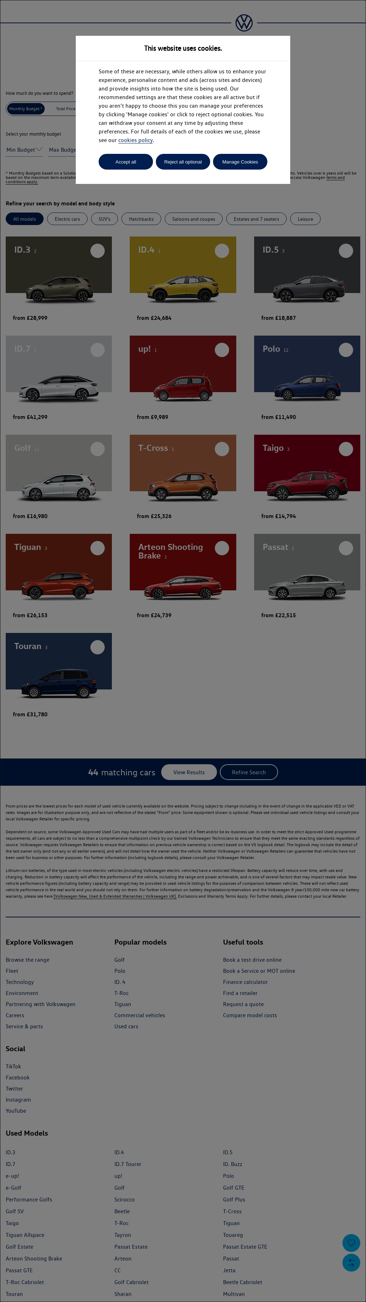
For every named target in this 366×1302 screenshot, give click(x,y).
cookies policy (135, 140)
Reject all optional (183, 162)
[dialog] (183, 651)
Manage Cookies (240, 162)
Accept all (125, 162)
